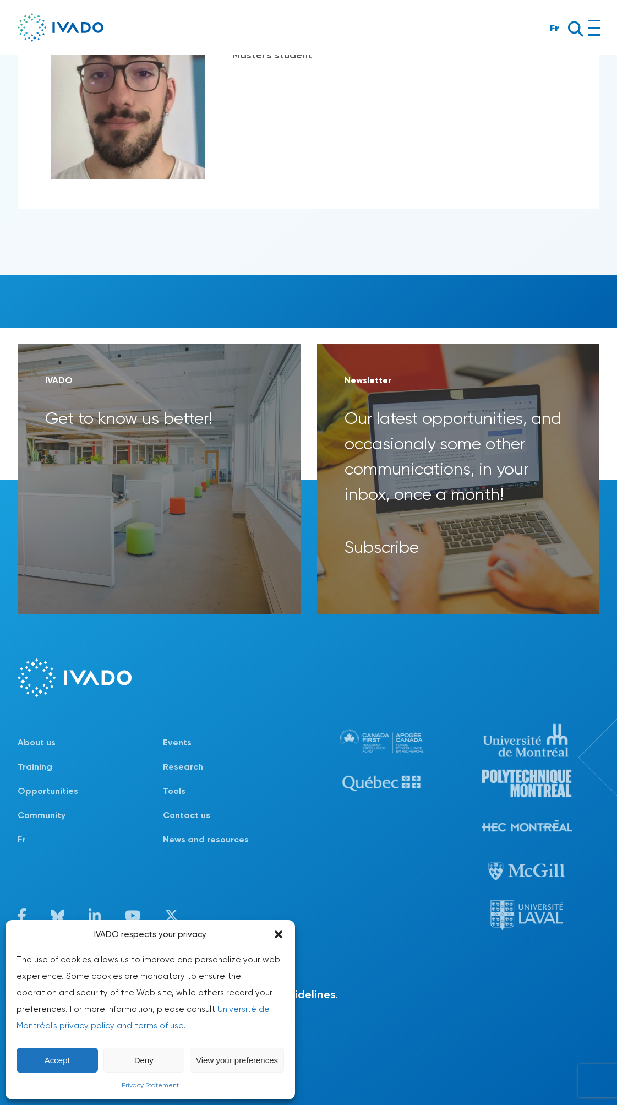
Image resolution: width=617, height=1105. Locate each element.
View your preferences (237, 1060)
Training (35, 766)
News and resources (206, 839)
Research (183, 766)
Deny (144, 1060)
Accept (57, 1060)
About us (37, 742)
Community (41, 815)
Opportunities (48, 791)
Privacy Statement (150, 1085)
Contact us (186, 815)
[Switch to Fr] (90, 839)
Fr (554, 27)
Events (177, 742)
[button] (278, 934)
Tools (174, 791)
